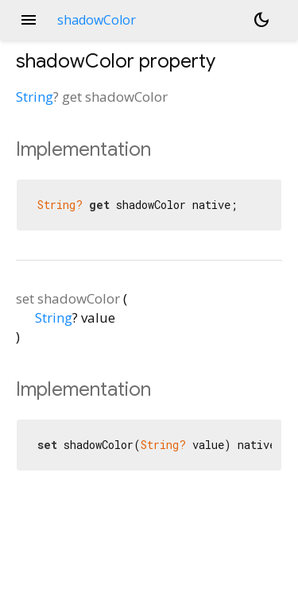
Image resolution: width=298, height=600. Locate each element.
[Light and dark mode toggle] (261, 20)
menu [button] (28, 19)
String (34, 96)
